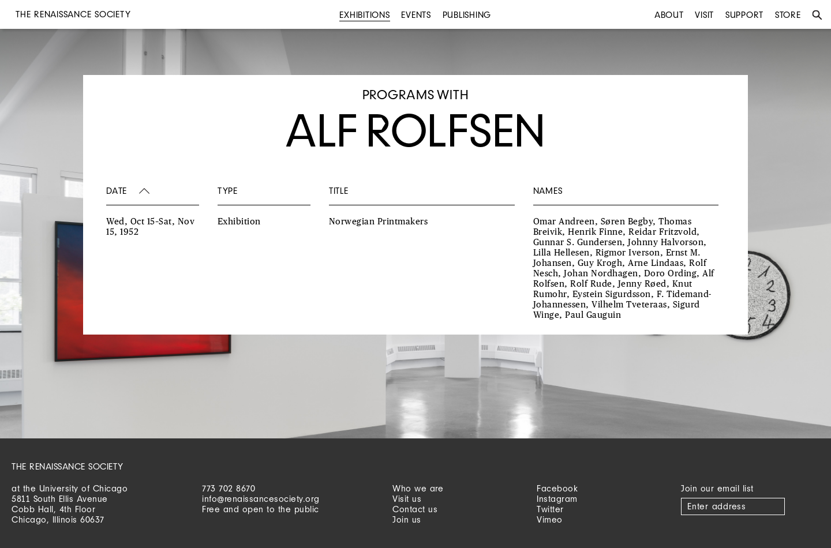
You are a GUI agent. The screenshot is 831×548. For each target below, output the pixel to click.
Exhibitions (364, 14)
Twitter (550, 509)
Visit (704, 14)
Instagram (557, 498)
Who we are (417, 488)
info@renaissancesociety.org (261, 498)
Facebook (557, 488)
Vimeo (550, 519)
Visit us (406, 498)
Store (788, 14)
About (669, 14)
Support (744, 14)
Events (416, 14)
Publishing (467, 14)
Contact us (414, 509)
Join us (406, 519)
